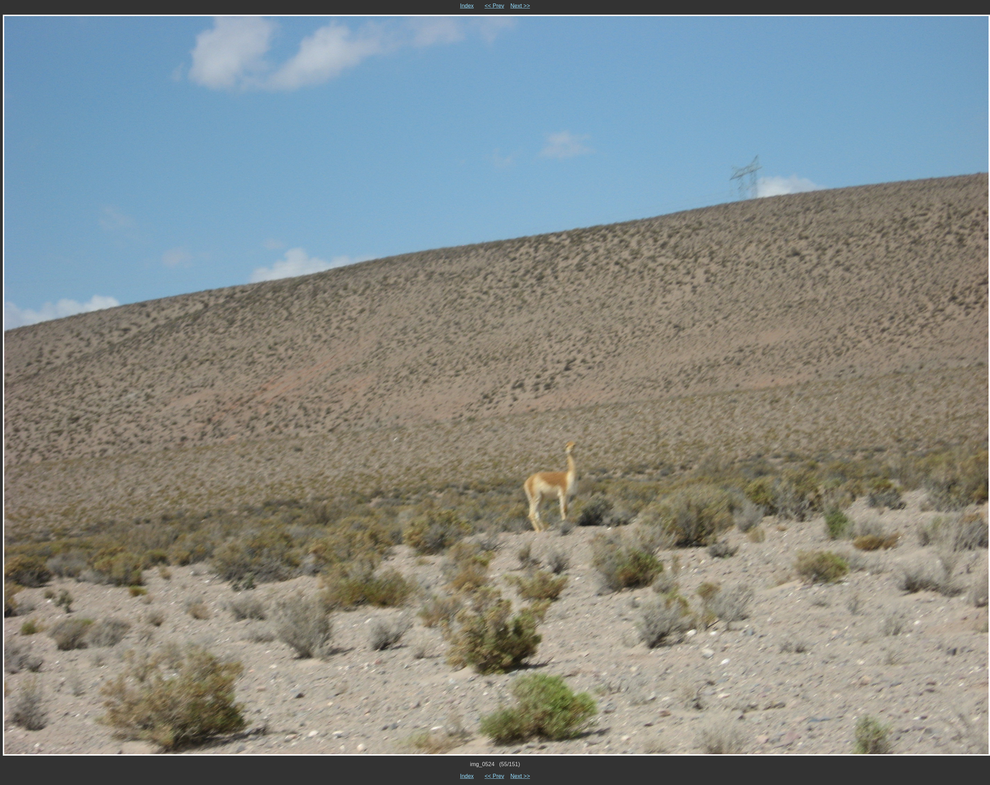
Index (467, 6)
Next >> (520, 6)
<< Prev (494, 6)
